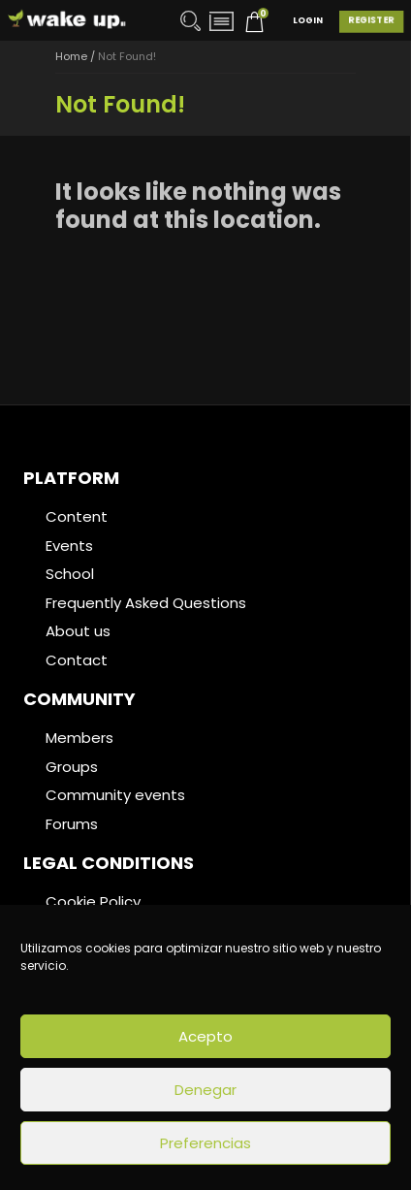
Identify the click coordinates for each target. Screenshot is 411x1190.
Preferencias (205, 1143)
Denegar (205, 1089)
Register (371, 20)
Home (71, 56)
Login (308, 20)
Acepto (205, 1036)
